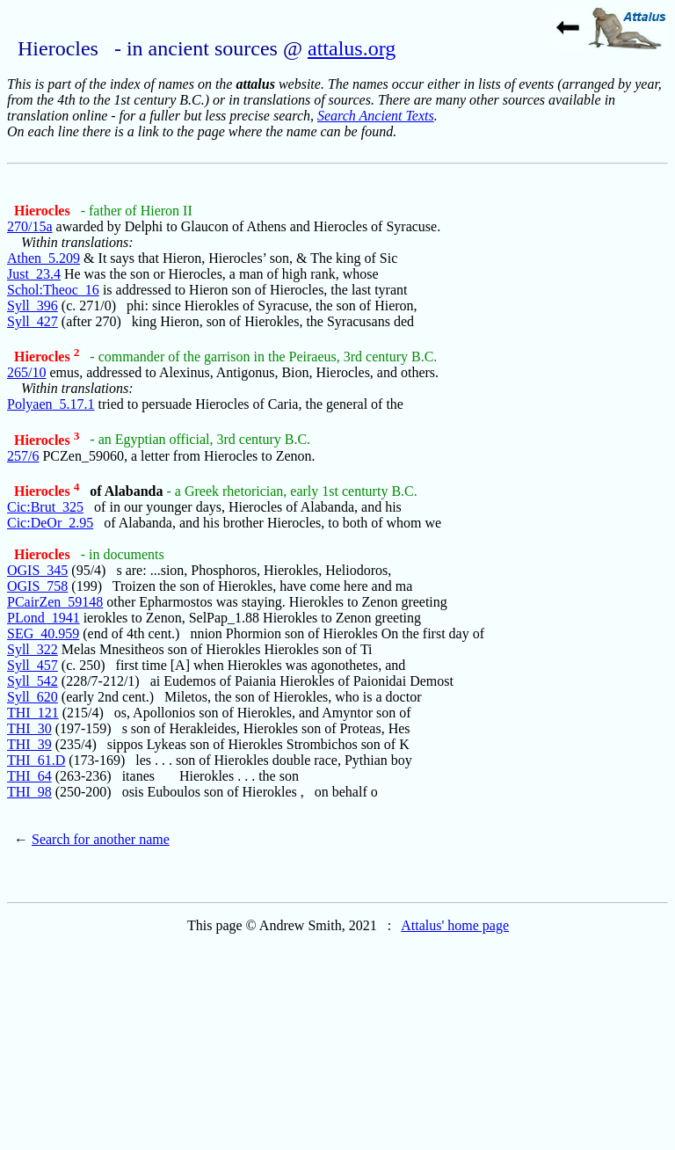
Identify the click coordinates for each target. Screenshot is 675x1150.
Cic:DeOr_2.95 (50, 522)
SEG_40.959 (43, 633)
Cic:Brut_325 (45, 506)
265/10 (26, 372)
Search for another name (101, 839)
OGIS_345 (37, 570)
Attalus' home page (455, 925)
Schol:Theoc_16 (53, 289)
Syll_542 (32, 680)
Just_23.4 (34, 273)
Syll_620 (32, 696)
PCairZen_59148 (55, 601)
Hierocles (44, 210)
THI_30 (29, 728)
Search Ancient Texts (375, 115)
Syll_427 (32, 321)
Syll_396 (32, 305)
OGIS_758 (37, 586)
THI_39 (29, 744)
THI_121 (33, 712)
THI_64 (29, 775)
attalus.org (352, 48)
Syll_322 (32, 649)
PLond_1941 (43, 617)
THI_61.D (36, 760)
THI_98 (29, 791)
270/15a (30, 226)
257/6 (23, 455)
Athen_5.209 (43, 258)
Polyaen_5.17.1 (51, 404)
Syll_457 (32, 665)
